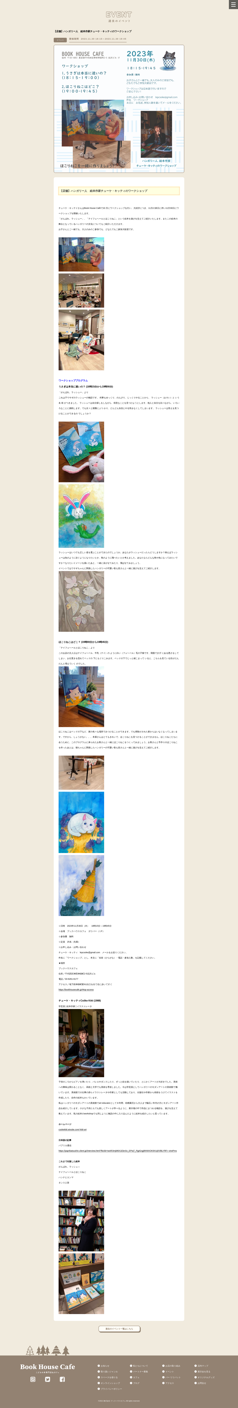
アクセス (169, 1383)
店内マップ (203, 1366)
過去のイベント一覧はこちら (119, 1329)
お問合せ (202, 1383)
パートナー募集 (140, 1371)
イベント (169, 1371)
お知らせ (105, 1366)
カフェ (136, 1377)
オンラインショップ (110, 1383)
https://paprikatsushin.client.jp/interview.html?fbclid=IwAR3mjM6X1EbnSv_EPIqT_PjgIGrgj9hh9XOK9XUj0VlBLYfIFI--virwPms (118, 1151)
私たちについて (140, 1366)
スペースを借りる (109, 1377)
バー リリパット (173, 1377)
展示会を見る (204, 1371)
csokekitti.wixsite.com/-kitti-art (73, 1129)
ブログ (136, 1383)
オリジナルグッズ (206, 1377)
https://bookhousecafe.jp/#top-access (76, 989)
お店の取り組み (172, 1366)
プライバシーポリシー (111, 1389)
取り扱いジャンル (109, 1371)
